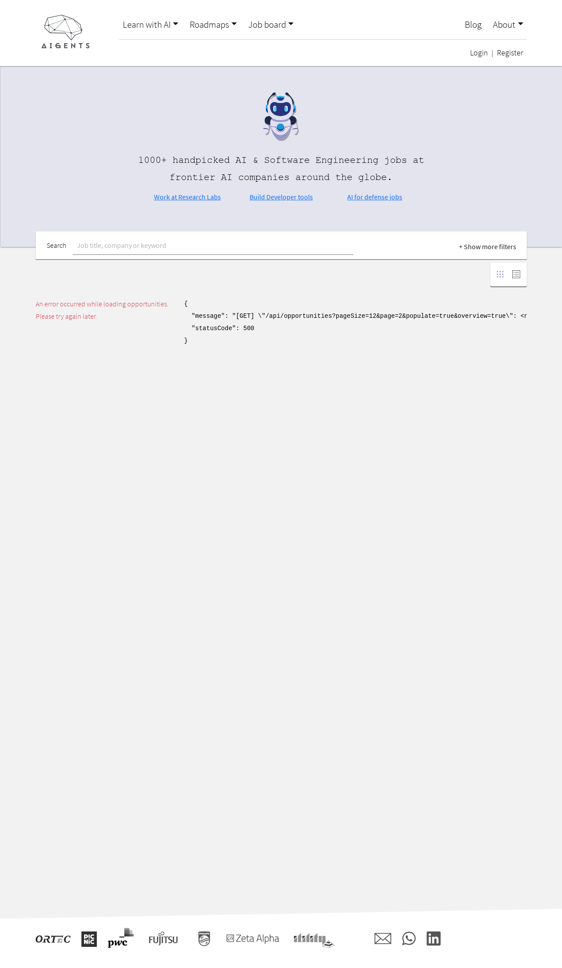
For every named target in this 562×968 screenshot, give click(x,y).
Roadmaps (209, 24)
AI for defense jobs (374, 196)
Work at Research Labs (187, 196)
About (504, 24)
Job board (267, 24)
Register (510, 53)
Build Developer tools (281, 196)
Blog (473, 24)
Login (479, 53)
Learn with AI (147, 24)
